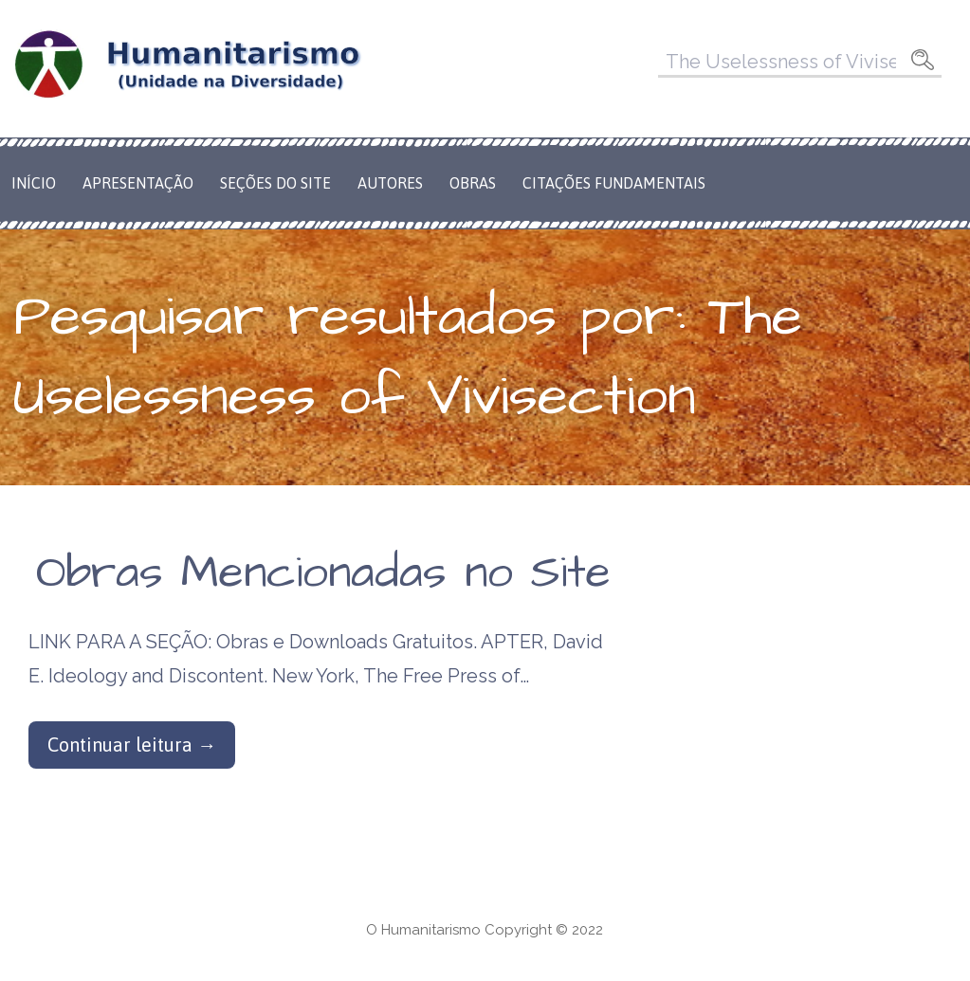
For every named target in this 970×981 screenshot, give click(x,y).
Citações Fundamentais (613, 182)
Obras (472, 182)
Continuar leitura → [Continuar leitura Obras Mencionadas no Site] (131, 744)
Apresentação (137, 182)
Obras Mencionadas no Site (323, 573)
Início (33, 182)
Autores (390, 182)
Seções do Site (275, 182)
